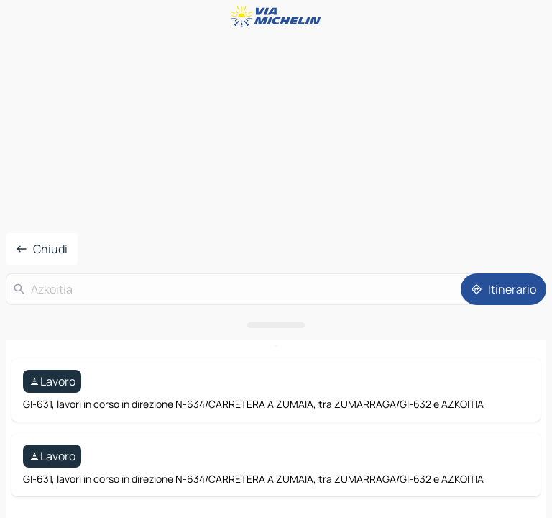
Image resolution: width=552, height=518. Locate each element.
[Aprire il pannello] (276, 325)
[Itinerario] (503, 289)
